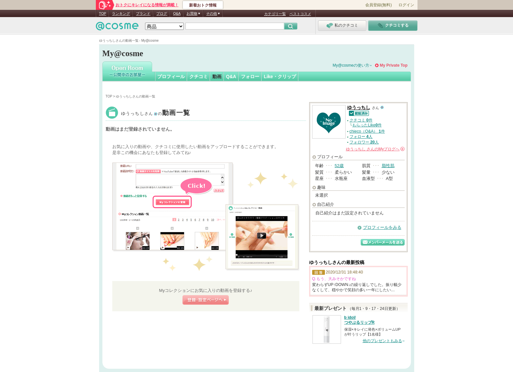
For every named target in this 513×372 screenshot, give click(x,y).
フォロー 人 (361, 136)
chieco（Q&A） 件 (367, 131)
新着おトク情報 (203, 5)
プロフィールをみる (382, 227)
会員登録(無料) (378, 5)
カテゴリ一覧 (275, 14)
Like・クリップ (280, 76)
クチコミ (198, 76)
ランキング (121, 13)
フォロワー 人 (364, 142)
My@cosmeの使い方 (351, 65)
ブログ (161, 13)
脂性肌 (388, 165)
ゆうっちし (155, 113)
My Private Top (393, 65)
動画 (217, 76)
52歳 (339, 165)
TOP (102, 13)
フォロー (250, 76)
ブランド (143, 13)
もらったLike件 (367, 125)
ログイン (406, 5)
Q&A (177, 13)
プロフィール (171, 76)
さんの (375, 149)
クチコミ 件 (361, 120)
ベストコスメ (300, 14)
